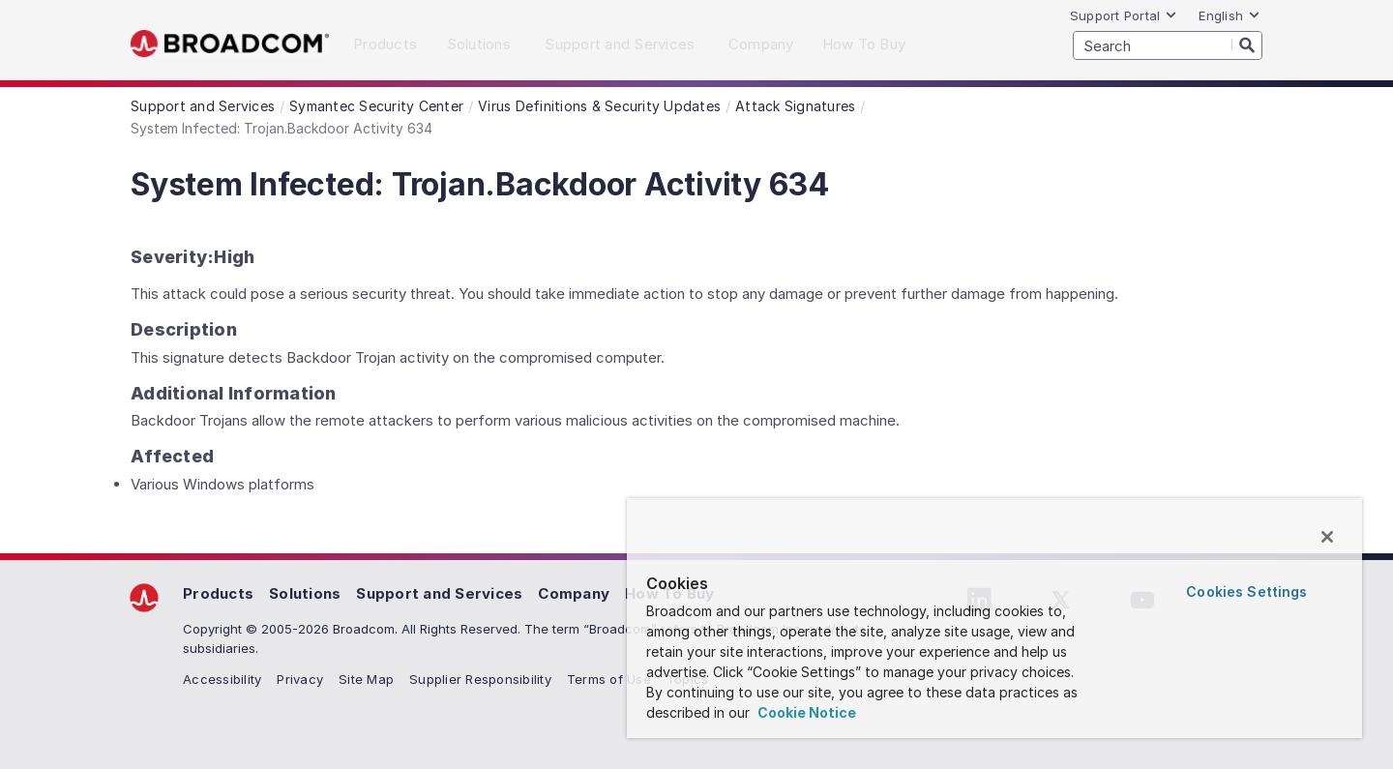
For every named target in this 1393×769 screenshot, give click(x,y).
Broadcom (230, 44)
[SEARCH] (1167, 45)
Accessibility (222, 679)
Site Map (366, 679)
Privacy (300, 679)
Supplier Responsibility (480, 679)
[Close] (1327, 537)
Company (573, 593)
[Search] (1246, 44)
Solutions (305, 593)
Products (218, 593)
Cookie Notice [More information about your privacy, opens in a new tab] (805, 712)
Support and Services (439, 593)
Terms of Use (609, 679)
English (1229, 15)
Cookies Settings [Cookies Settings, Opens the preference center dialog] (1246, 591)
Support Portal (1124, 15)
